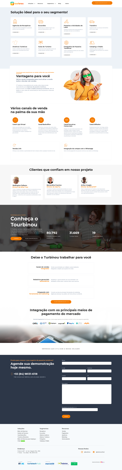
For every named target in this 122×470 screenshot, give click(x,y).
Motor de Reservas (22, 431)
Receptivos (43, 431)
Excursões (42, 433)
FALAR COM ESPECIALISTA (102, 3)
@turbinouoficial (100, 452)
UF (88, 375)
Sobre (67, 3)
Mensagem (65, 383)
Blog (59, 3)
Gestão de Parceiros (23, 433)
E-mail (63, 368)
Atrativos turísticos (44, 435)
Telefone (89, 368)
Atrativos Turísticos (44, 437)
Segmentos (50, 3)
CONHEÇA (16, 238)
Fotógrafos (42, 439)
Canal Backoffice (22, 435)
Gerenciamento (66, 439)
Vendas (64, 431)
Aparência (64, 435)
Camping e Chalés (44, 441)
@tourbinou (87, 452)
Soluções (30, 3)
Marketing (64, 437)
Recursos (40, 3)
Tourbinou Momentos (23, 437)
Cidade (64, 375)
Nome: (63, 360)
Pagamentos (65, 433)
